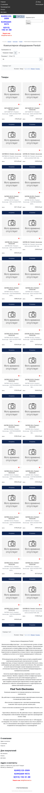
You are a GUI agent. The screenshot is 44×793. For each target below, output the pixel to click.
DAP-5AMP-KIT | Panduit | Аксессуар (32, 108)
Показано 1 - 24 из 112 (8, 56)
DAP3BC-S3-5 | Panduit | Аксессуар (32, 517)
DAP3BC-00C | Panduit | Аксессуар (11, 242)
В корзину (11, 124)
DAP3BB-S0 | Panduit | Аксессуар (11, 154)
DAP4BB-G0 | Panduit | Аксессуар (32, 608)
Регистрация (39, 4)
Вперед (33, 68)
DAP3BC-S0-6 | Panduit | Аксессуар (32, 426)
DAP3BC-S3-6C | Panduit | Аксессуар (11, 609)
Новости (3, 745)
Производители (5, 7)
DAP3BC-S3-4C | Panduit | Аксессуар (11, 517)
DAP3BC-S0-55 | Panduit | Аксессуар (11, 334)
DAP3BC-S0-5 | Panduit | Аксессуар (32, 288)
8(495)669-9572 (6, 23)
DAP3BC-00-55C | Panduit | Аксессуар (32, 197)
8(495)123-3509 (6, 17)
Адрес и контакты (5, 741)
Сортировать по (6, 49)
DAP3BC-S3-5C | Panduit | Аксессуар (11, 563)
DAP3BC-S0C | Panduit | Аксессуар (32, 471)
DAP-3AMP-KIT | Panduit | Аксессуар (11, 108)
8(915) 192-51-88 (6, 29)
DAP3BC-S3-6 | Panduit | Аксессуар (32, 563)
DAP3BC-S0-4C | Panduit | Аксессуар (11, 288)
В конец (38, 68)
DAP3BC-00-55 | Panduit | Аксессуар (11, 197)
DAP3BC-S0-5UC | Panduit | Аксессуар (11, 426)
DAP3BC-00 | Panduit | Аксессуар (32, 154)
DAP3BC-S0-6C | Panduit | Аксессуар (11, 471)
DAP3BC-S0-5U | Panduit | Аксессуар (32, 380)
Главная (3, 2)
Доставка (3, 12)
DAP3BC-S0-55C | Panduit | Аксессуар (32, 334)
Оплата (3, 9)
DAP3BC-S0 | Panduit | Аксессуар (32, 242)
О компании (4, 4)
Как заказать (4, 753)
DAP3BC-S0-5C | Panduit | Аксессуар (11, 380)
